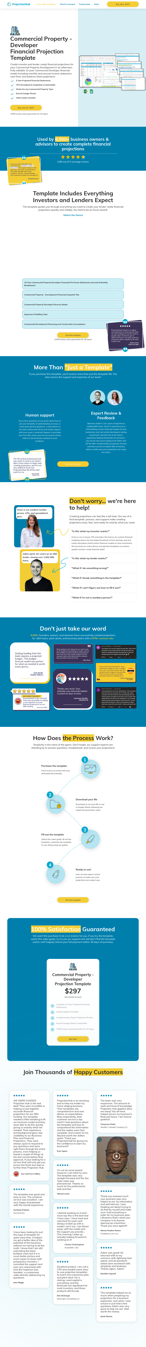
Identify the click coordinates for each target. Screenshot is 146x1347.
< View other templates (45, 4)
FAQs (96, 4)
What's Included (67, 4)
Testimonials (84, 4)
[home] (18, 4)
